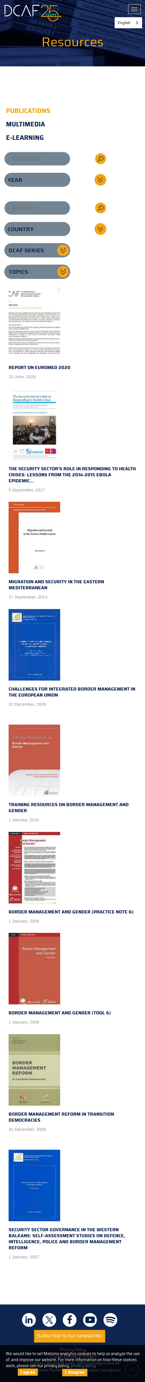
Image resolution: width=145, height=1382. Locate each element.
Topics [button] (18, 271)
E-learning (25, 137)
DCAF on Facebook (70, 1320)
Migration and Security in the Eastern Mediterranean (56, 546)
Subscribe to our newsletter (69, 1336)
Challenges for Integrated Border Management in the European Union (72, 654)
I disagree (75, 1372)
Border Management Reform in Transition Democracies (61, 1079)
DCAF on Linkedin (29, 1320)
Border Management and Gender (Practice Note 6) (71, 873)
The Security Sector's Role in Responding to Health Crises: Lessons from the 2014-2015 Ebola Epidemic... (72, 436)
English (124, 23)
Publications (28, 111)
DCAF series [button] (26, 250)
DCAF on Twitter (49, 1320)
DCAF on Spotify (110, 1320)
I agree (27, 1372)
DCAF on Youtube (90, 1320)
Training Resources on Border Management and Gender (69, 769)
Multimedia (25, 124)
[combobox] (128, 22)
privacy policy (83, 1366)
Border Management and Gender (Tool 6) (60, 974)
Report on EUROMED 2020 (39, 329)
